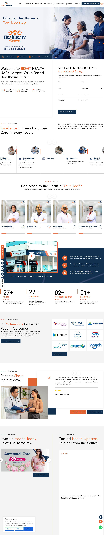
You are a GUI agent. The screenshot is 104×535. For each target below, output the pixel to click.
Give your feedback (77, 412)
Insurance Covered (10, 90)
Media (69, 3)
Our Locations (2, 283)
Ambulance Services (25, 90)
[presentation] (69, 106)
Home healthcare (40, 90)
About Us (21, 3)
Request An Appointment (90, 3)
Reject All (19, 529)
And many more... (58, 354)
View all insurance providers (9, 341)
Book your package (40, 474)
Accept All (29, 529)
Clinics (33, 57)
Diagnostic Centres (59, 3)
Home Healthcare (46, 57)
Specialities (29, 3)
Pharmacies (23, 57)
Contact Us (77, 3)
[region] (19, 524)
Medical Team (38, 3)
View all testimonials (94, 412)
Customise (9, 529)
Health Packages (48, 3)
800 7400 (2, 252)
